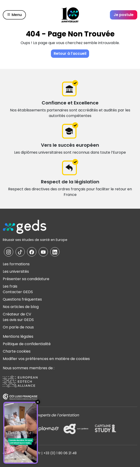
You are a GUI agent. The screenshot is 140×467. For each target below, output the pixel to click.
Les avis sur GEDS (18, 319)
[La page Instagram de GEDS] (8, 251)
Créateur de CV (17, 314)
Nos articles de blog (21, 306)
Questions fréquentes (22, 299)
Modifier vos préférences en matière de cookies (46, 358)
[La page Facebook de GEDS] (31, 251)
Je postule (124, 14)
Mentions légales (18, 336)
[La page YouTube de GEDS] (43, 251)
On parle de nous (18, 327)
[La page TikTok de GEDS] (20, 251)
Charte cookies (17, 351)
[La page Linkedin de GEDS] (54, 251)
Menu (14, 14)
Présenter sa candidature (26, 279)
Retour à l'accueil (70, 53)
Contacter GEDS (18, 292)
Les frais (10, 286)
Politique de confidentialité (27, 344)
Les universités (16, 271)
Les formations (16, 264)
